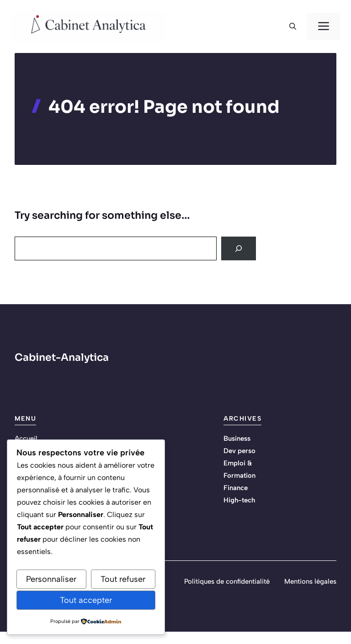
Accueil (26, 438)
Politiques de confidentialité (227, 581)
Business (236, 438)
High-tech (239, 500)
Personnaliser (51, 579)
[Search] (238, 248)
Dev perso (239, 451)
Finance (235, 488)
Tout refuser (123, 579)
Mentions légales (310, 581)
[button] (292, 26)
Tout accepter (86, 600)
